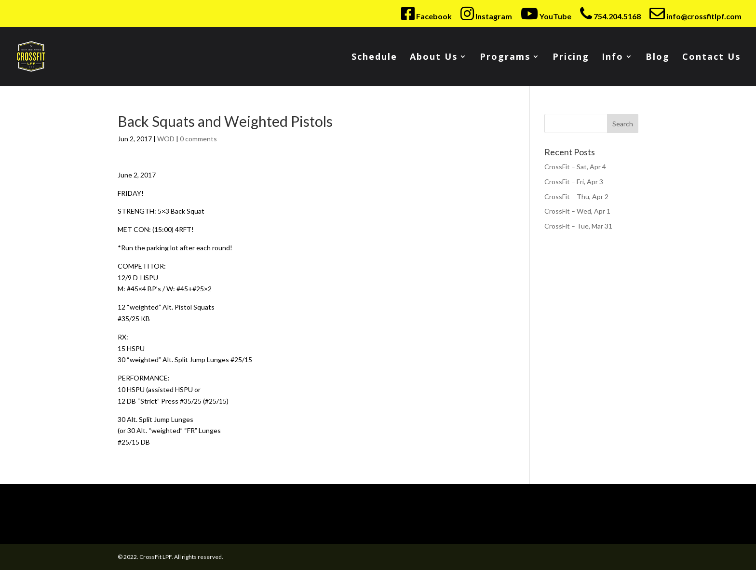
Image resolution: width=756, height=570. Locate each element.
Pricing (571, 57)
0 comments (198, 139)
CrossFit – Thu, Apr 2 (576, 196)
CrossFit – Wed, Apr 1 (577, 211)
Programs (505, 57)
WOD (166, 139)
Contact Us (711, 57)
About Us (434, 57)
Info (612, 57)
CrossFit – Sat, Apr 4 (575, 167)
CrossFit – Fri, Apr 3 (573, 181)
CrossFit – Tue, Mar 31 (578, 226)
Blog (658, 57)
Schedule (374, 57)
